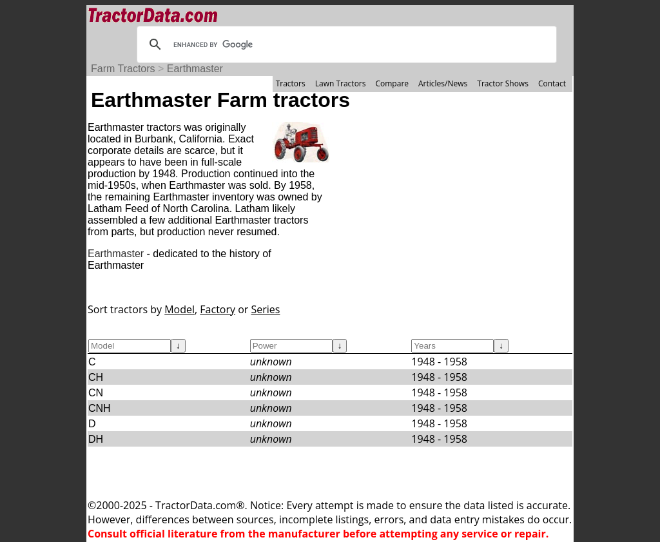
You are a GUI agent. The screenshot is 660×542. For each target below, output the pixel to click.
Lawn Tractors (340, 83)
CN (95, 392)
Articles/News (442, 83)
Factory (217, 309)
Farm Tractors (123, 68)
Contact (552, 83)
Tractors (291, 83)
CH (95, 377)
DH (95, 439)
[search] (344, 44)
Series (265, 309)
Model (179, 309)
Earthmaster (195, 68)
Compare (392, 83)
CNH (99, 408)
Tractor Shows (503, 83)
